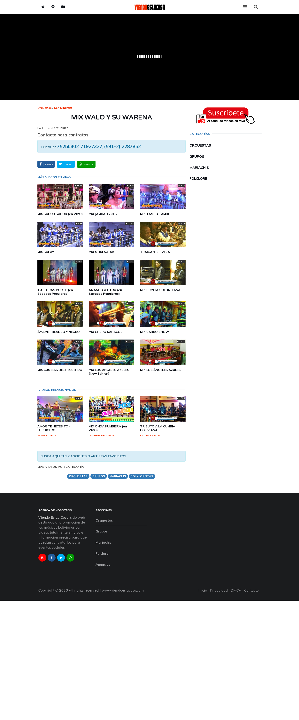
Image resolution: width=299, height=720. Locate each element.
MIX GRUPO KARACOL (105, 332)
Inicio (202, 590)
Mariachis (199, 167)
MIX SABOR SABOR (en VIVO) (60, 214)
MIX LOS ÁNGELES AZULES (160, 370)
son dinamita (63, 108)
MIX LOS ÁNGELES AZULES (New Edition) (109, 371)
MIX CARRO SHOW (154, 332)
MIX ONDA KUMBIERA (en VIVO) (108, 428)
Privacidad (219, 590)
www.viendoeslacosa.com (123, 590)
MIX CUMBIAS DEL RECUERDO (59, 370)
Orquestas (44, 108)
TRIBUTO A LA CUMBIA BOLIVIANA (157, 428)
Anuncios (103, 564)
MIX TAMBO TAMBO (155, 214)
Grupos (196, 156)
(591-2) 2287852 (122, 146)
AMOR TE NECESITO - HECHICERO (53, 428)
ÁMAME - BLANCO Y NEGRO (58, 332)
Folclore (198, 178)
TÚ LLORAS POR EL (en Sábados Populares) (55, 291)
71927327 (91, 146)
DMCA (236, 590)
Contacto (251, 590)
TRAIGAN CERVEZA (155, 252)
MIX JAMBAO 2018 (103, 214)
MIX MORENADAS (102, 252)
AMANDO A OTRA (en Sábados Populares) (105, 291)
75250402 (68, 146)
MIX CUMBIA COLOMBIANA (160, 290)
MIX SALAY (45, 252)
